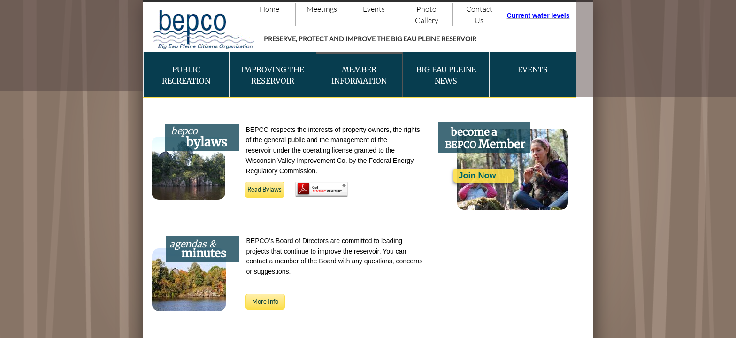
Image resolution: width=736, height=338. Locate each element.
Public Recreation (186, 75)
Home (269, 9)
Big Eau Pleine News (446, 75)
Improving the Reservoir (272, 75)
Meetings (322, 9)
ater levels (553, 15)
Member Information (359, 75)
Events (374, 9)
